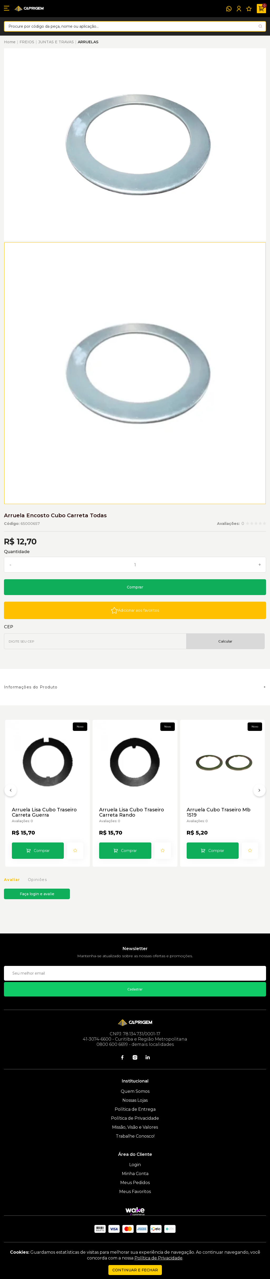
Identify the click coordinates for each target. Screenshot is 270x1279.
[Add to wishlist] (135, 610)
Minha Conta (135, 1173)
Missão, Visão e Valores (135, 1127)
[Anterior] (10, 791)
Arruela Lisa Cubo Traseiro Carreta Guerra (44, 812)
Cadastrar (135, 989)
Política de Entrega (135, 1109)
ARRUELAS (88, 42)
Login (135, 1164)
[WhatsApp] (229, 8)
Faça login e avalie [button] (37, 894)
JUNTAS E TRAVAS (56, 42)
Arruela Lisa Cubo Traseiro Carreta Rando (131, 812)
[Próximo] (259, 791)
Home (10, 42)
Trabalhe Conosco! (135, 1136)
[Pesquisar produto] (260, 26)
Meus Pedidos (135, 1182)
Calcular (225, 641)
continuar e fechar (135, 1270)
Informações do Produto (31, 687)
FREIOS (27, 42)
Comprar (135, 587)
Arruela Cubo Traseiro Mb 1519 (218, 812)
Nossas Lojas (135, 1100)
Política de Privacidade (135, 1118)
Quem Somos (135, 1091)
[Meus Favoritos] (249, 8)
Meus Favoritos (135, 1191)
